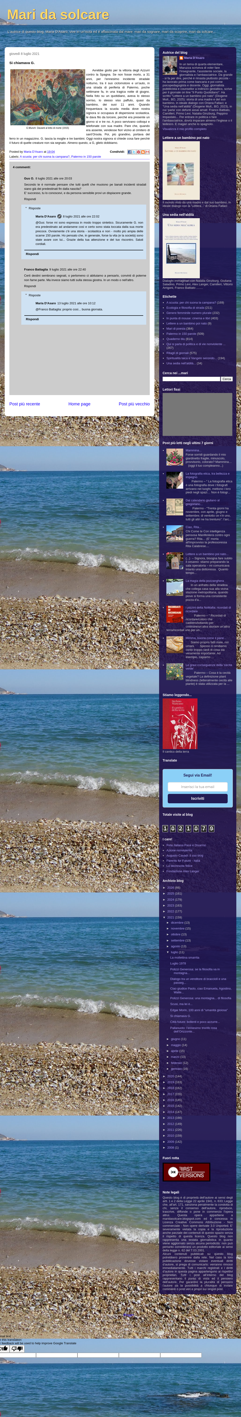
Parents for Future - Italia (183, 860)
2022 (171, 911)
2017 (171, 1094)
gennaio (177, 1068)
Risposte (35, 208)
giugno (176, 1039)
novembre (178, 928)
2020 (171, 1076)
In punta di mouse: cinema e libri (188, 318)
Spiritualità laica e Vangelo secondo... (191, 358)
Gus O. (29, 178)
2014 (171, 1112)
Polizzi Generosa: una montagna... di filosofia (200, 998)
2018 (171, 1088)
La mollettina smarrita (184, 957)
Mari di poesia (175, 328)
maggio (176, 1045)
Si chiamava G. (180, 1016)
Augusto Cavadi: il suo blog (184, 855)
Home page (79, 404)
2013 (171, 1118)
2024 (171, 899)
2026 (171, 887)
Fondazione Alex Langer (182, 871)
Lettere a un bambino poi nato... (207, 554)
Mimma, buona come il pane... (206, 638)
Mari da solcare (58, 14)
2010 (171, 1135)
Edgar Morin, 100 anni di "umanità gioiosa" (199, 1010)
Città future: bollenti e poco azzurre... (195, 1022)
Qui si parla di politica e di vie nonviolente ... (196, 344)
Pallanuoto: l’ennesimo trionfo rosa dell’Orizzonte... (193, 1029)
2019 (171, 1082)
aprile (175, 1051)
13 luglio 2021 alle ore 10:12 (76, 303)
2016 (171, 1100)
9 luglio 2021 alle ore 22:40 (67, 269)
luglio (175, 952)
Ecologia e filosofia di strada (185, 307)
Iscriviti (197, 798)
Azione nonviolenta (179, 850)
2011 (171, 1129)
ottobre (176, 934)
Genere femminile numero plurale (189, 313)
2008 (171, 1147)
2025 (171, 893)
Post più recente (24, 404)
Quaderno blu (175, 339)
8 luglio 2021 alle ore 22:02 (81, 216)
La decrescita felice (179, 866)
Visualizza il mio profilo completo (185, 129)
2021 (171, 917)
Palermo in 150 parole (86, 156)
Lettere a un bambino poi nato (186, 323)
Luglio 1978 (178, 963)
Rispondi (30, 199)
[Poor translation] (17, 1349)
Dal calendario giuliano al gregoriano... (202, 502)
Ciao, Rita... (193, 527)
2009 (171, 1141)
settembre (178, 940)
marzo (175, 1057)
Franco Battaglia (36, 269)
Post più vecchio (134, 404)
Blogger (128, 1315)
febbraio (177, 1063)
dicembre (177, 922)
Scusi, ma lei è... (181, 1004)
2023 (171, 905)
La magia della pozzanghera (205, 581)
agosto (176, 946)
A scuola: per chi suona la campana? (44, 156)
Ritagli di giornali (177, 353)
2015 (171, 1106)
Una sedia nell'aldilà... (181, 363)
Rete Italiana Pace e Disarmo (186, 845)
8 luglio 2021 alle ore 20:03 (54, 178)
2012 (171, 1124)
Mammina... (193, 450)
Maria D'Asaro (34, 151)
